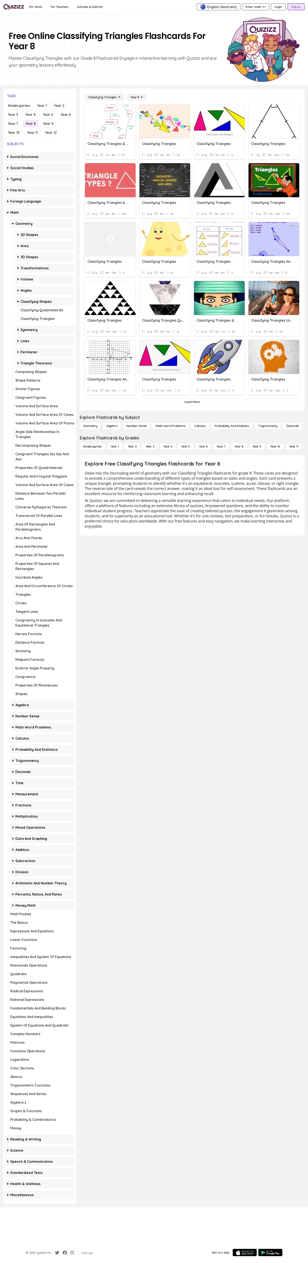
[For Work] (36, 6)
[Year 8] (136, 97)
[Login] (278, 6)
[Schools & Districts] (90, 6)
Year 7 (13, 123)
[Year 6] (203, 446)
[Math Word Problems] (170, 425)
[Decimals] (293, 425)
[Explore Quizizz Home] (13, 7)
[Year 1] (114, 446)
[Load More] (192, 402)
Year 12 (51, 132)
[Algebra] (112, 425)
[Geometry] (90, 425)
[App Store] (245, 1252)
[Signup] (296, 6)
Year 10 (14, 132)
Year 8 (30, 123)
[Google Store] (270, 1252)
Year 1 (42, 105)
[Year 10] (275, 446)
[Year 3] (150, 446)
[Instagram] (72, 1252)
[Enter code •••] (255, 6)
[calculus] (200, 425)
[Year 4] (168, 446)
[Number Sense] (136, 425)
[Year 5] (186, 446)
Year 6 (66, 114)
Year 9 (48, 123)
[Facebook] (65, 1252)
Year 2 (59, 105)
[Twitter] (57, 1252)
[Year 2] (132, 446)
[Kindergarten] (92, 446)
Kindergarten (19, 105)
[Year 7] (221, 446)
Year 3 (13, 114)
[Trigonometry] (268, 425)
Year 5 (48, 114)
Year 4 (30, 114)
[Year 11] (294, 446)
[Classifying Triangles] (104, 97)
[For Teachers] (59, 6)
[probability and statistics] (232, 425)
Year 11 (32, 132)
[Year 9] (257, 446)
